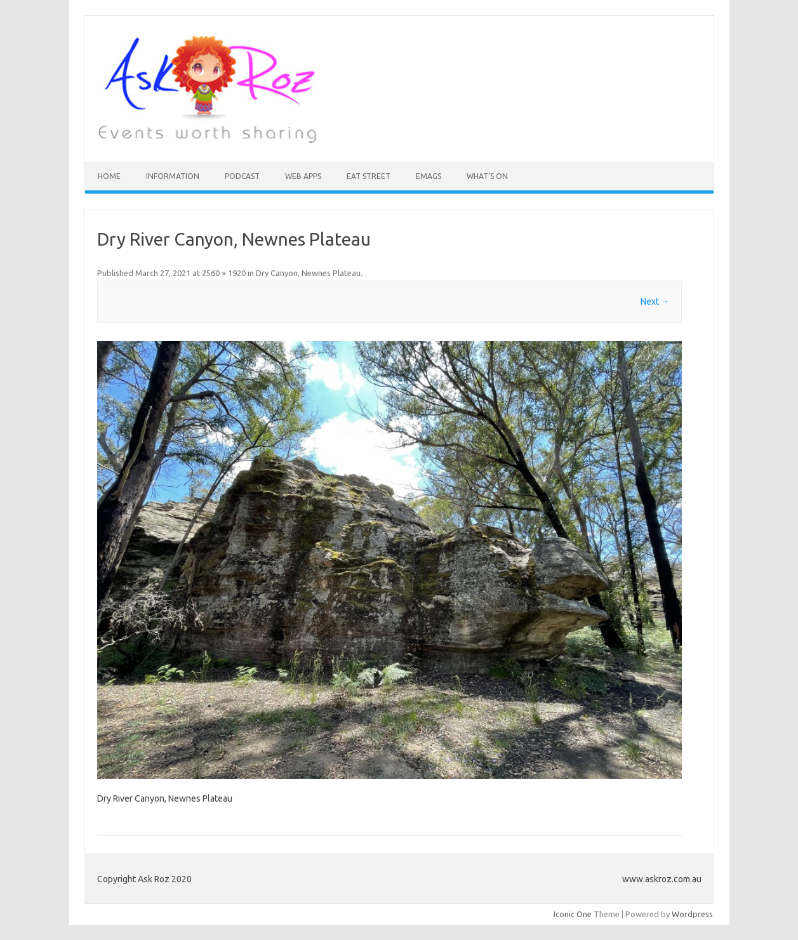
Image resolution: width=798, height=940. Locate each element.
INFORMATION (172, 176)
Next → (655, 301)
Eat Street (368, 176)
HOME (109, 176)
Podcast (242, 176)
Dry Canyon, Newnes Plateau (308, 272)
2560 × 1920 (224, 272)
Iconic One (573, 914)
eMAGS (428, 176)
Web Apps (303, 176)
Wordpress (692, 914)
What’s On (487, 176)
